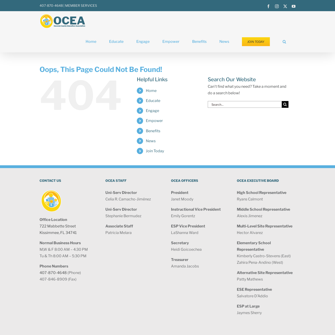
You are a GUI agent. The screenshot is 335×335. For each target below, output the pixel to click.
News (151, 141)
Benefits (153, 131)
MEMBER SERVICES (81, 5)
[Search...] (245, 104)
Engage (152, 110)
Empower (154, 120)
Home (151, 90)
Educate (153, 100)
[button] (284, 41)
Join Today (155, 151)
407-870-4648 (51, 5)
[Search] (285, 104)
